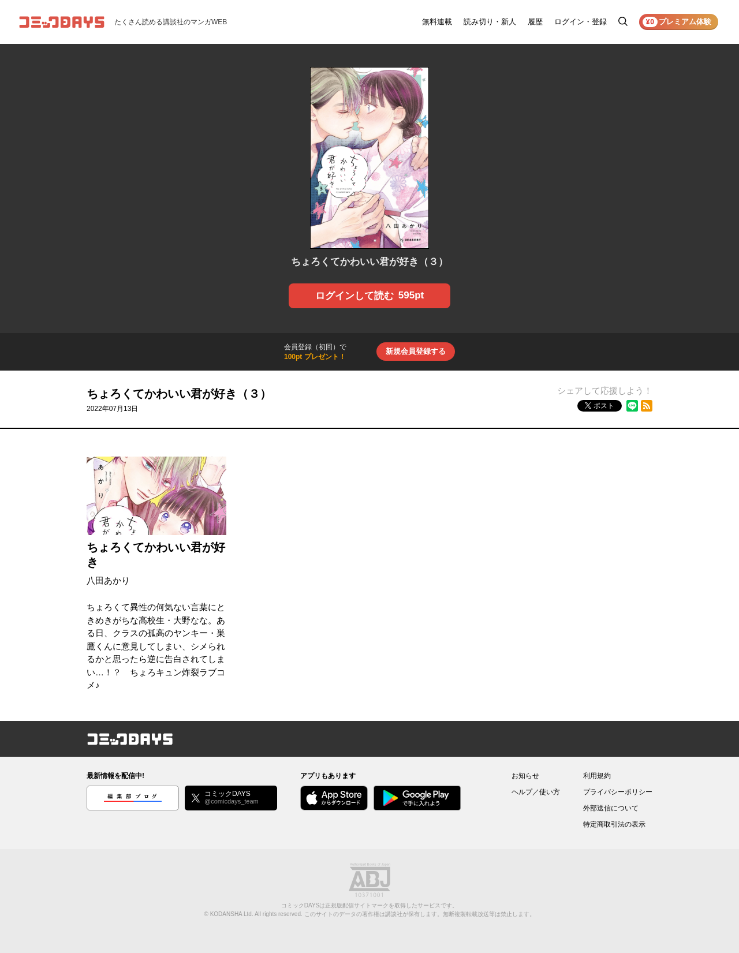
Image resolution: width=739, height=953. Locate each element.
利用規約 (597, 776)
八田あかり (108, 580)
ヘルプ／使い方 (536, 792)
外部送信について (611, 808)
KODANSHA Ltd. (231, 914)
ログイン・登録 (580, 21)
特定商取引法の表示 (614, 824)
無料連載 (437, 21)
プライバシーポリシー (617, 792)
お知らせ (525, 776)
